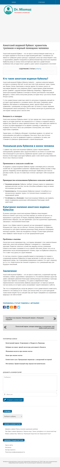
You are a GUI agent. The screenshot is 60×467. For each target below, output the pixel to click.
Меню (14, 2)
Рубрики (41, 2)
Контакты (8, 447)
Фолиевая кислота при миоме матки (19, 351)
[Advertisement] (30, 28)
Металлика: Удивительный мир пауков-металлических (25, 364)
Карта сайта (9, 445)
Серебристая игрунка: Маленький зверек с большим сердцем (25, 318)
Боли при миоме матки (14, 355)
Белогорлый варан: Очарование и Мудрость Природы (25, 343)
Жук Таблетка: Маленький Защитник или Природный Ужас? (32, 434)
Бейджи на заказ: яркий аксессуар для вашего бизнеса (26, 347)
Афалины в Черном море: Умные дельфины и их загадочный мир (36, 431)
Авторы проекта (10, 450)
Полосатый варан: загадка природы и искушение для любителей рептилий (35, 327)
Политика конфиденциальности (15, 452)
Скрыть (38, 69)
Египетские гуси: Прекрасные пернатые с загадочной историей (29, 359)
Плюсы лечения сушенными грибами (27, 429)
